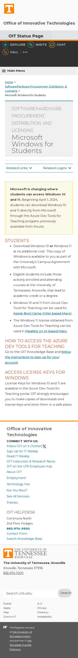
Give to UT (9, 616)
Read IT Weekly (18, 456)
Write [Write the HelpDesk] (37, 45)
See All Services (18, 496)
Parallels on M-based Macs (46, 331)
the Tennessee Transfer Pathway (21, 645)
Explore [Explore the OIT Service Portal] (14, 45)
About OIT (14, 472)
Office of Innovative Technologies (39, 23)
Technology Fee (18, 484)
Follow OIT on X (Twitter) (27, 446)
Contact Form (17, 533)
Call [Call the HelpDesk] (10, 52)
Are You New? (17, 490)
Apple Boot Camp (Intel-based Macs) (42, 313)
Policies (12, 502)
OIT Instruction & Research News (31, 461)
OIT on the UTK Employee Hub (29, 466)
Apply (7, 607)
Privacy (42, 607)
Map (6, 612)
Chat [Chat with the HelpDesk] (57, 45)
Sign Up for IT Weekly (22, 451)
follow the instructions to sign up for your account (38, 357)
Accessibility (44, 616)
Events (7, 603)
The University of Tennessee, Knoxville (7, 13)
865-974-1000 (13, 573)
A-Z (39, 603)
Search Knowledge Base (24, 539)
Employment (16, 478)
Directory (43, 612)
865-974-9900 (18, 528)
